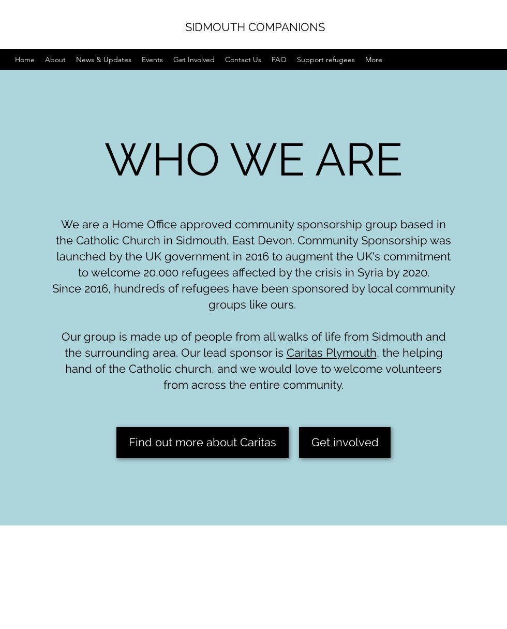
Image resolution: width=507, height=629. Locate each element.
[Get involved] (345, 442)
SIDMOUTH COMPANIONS (255, 27)
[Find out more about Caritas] (202, 442)
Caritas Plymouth (332, 352)
